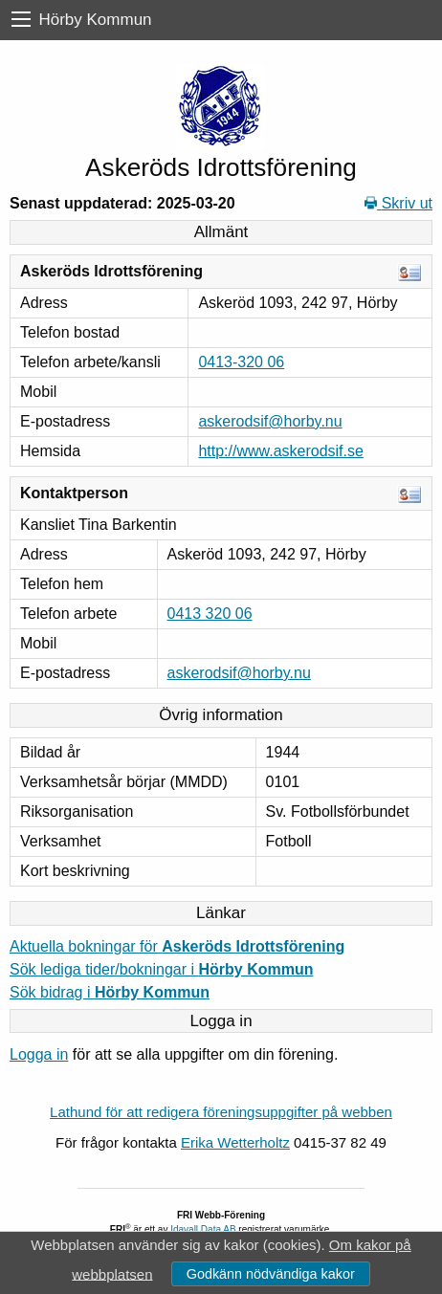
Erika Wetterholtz (235, 1142)
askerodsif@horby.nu (270, 421)
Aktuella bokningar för (177, 946)
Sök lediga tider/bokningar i (161, 969)
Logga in (39, 1054)
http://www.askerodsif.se (281, 451)
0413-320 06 (241, 362)
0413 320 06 (210, 613)
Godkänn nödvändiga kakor (271, 1274)
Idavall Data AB (202, 1229)
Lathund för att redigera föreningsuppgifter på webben (221, 1112)
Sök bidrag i (110, 992)
